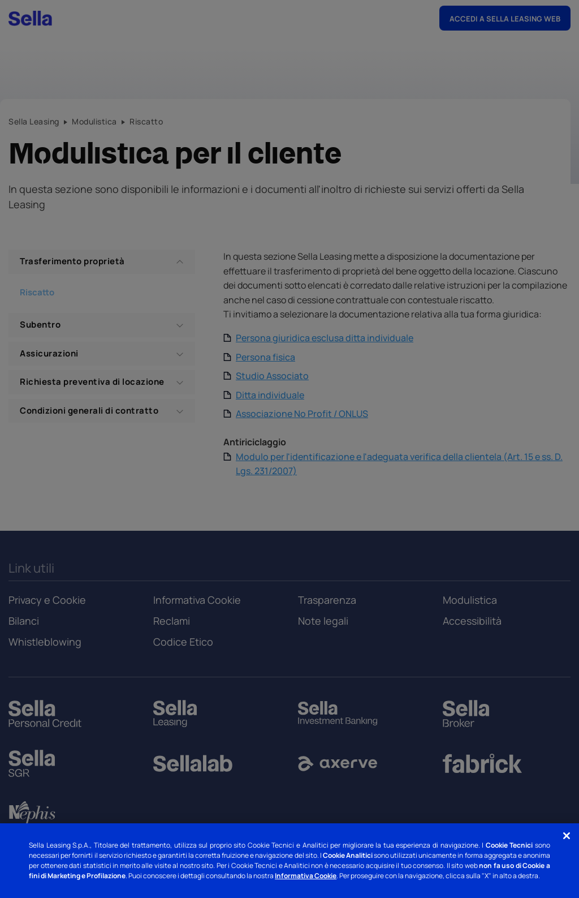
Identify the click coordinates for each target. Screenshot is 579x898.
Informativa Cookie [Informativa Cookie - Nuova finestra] (305, 875)
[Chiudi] (566, 835)
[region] (289, 860)
